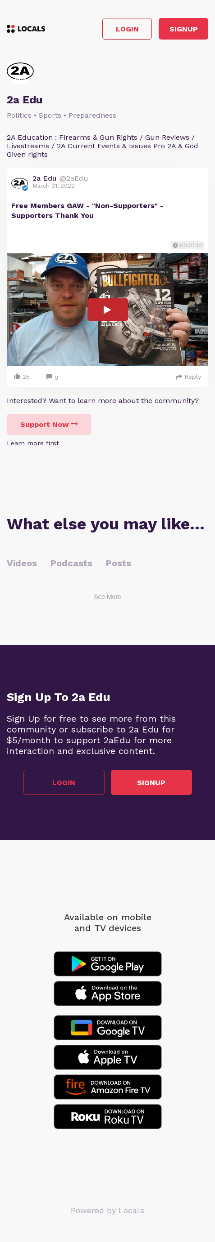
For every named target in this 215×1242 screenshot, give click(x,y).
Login (127, 29)
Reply (188, 376)
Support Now (49, 424)
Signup (183, 29)
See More (107, 596)
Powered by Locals (107, 1210)
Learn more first (33, 443)
